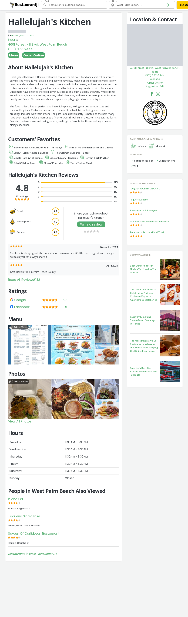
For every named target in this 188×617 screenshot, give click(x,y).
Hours (12, 40)
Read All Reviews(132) (25, 279)
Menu (13, 55)
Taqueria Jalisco (139, 199)
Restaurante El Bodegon (143, 210)
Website (155, 79)
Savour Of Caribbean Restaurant (33, 533)
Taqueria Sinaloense (24, 516)
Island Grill (16, 499)
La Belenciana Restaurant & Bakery (149, 221)
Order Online (33, 55)
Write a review (91, 224)
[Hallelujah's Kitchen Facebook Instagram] (158, 94)
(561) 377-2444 (20, 49)
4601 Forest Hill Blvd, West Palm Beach (37, 44)
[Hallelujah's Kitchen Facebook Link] (152, 94)
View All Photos (20, 421)
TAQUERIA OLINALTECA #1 (145, 188)
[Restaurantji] (24, 4)
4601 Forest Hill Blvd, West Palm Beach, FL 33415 (155, 69)
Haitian (15, 35)
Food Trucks (27, 35)
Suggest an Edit (154, 86)
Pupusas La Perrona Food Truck (147, 232)
